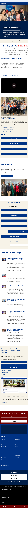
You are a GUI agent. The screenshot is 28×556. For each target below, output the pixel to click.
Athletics (2, 441)
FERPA (3, 374)
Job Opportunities (17, 455)
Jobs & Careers (14, 215)
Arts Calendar (3, 439)
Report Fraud (4, 499)
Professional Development (14, 226)
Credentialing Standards (14, 236)
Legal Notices (5, 372)
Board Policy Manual (6, 370)
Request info (14, 416)
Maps (14, 506)
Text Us (14, 478)
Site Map (3, 502)
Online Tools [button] (24, 1)
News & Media (17, 457)
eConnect (3, 428)
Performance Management (14, 220)
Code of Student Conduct (4, 448)
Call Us (14, 475)
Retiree (14, 154)
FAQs (1, 455)
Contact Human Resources (7, 175)
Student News (17, 444)
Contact (23, 506)
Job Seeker (14, 138)
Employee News (14, 364)
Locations (17, 430)
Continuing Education (18, 439)
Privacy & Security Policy (5, 497)
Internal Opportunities (7, 131)
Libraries (16, 428)
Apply (4, 506)
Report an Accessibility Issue (6, 489)
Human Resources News (14, 362)
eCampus (16, 426)
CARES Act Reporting (4, 463)
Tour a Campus (14, 418)
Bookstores (2, 442)
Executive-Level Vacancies (8, 129)
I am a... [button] (3, 1)
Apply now (14, 421)
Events (16, 453)
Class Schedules (3, 446)
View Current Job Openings (8, 127)
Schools (16, 459)
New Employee (14, 143)
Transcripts (16, 446)
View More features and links (10, 255)
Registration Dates (18, 442)
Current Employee (14, 148)
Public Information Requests (5, 465)
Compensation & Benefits (14, 210)
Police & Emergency (4, 457)
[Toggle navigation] (26, 4)
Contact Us (2, 453)
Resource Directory (6, 432)
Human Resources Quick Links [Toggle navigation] (11, 41)
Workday (3, 426)
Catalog (2, 444)
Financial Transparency (5, 494)
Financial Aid (17, 441)
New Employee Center (14, 367)
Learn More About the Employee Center (10, 71)
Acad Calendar (5, 430)
